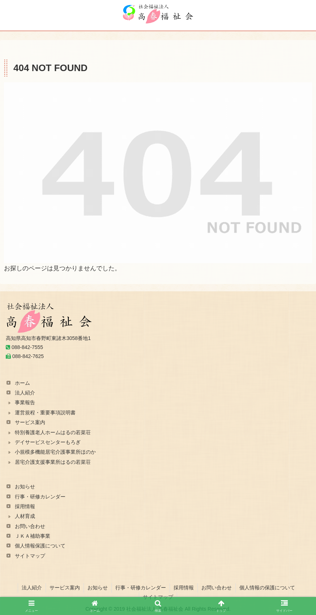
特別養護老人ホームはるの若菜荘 (53, 432)
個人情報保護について (40, 546)
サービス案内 (30, 422)
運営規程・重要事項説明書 (45, 412)
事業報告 (25, 402)
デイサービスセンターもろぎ (48, 442)
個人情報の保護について (267, 587)
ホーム (22, 383)
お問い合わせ (30, 526)
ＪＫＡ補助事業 (32, 536)
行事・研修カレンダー (40, 497)
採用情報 (25, 506)
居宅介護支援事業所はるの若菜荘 (53, 462)
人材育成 (25, 516)
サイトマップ (30, 556)
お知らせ (25, 486)
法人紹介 (25, 393)
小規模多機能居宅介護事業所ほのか (55, 452)
